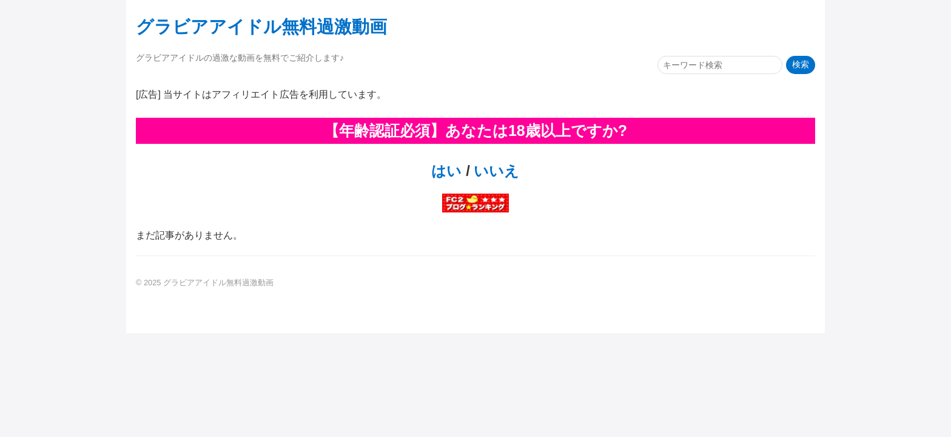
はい (446, 171)
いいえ (495, 171)
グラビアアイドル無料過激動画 (261, 26)
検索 (800, 64)
